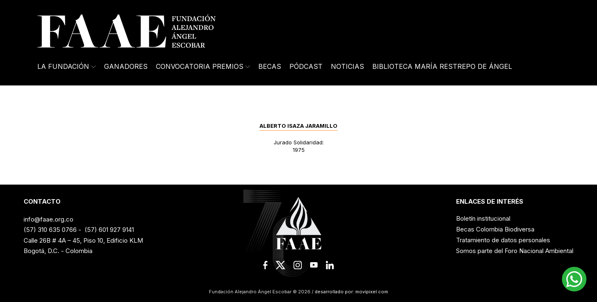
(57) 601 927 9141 (109, 230)
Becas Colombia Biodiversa (495, 229)
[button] (574, 279)
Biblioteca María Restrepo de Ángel (442, 66)
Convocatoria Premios (203, 66)
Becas (269, 66)
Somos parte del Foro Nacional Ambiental (514, 251)
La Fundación (66, 66)
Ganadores (126, 66)
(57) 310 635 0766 (50, 230)
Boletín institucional (483, 218)
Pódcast (306, 66)
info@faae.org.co (48, 219)
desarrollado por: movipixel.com (350, 292)
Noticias (347, 66)
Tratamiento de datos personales (503, 240)
